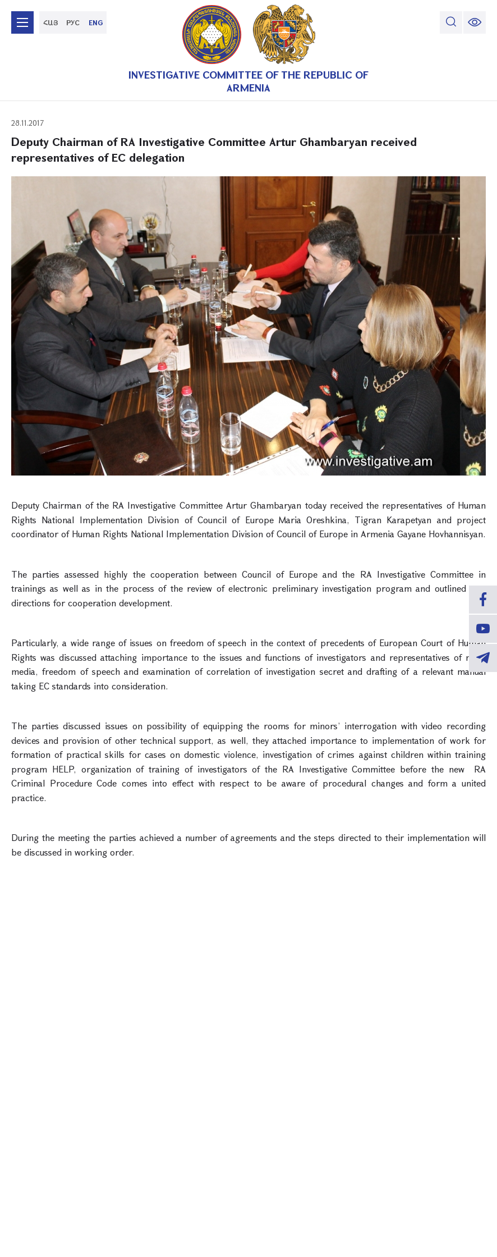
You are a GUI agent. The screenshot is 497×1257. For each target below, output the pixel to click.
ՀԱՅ (50, 22)
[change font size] (474, 22)
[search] (451, 22)
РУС (73, 22)
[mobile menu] (22, 22)
